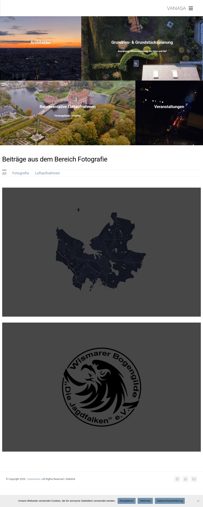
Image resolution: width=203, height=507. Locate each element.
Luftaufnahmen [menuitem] (47, 173)
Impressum (34, 479)
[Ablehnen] (198, 501)
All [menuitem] (4, 173)
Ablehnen (145, 500)
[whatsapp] (185, 479)
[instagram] (177, 479)
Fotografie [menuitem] (20, 173)
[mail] (194, 479)
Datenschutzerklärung (170, 500)
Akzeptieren (127, 500)
